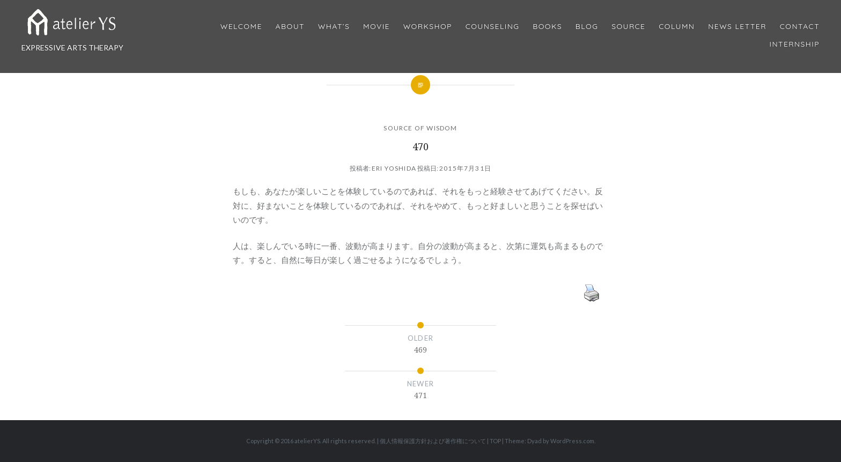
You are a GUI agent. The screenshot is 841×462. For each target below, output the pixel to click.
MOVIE (376, 26)
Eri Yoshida (394, 168)
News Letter (737, 26)
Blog (587, 26)
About (290, 26)
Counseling (493, 26)
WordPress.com (572, 440)
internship (795, 44)
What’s (334, 26)
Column (677, 26)
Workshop (427, 26)
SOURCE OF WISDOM (420, 128)
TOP (495, 440)
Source (628, 26)
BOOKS (547, 26)
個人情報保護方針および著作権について (433, 440)
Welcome (241, 26)
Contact (800, 26)
